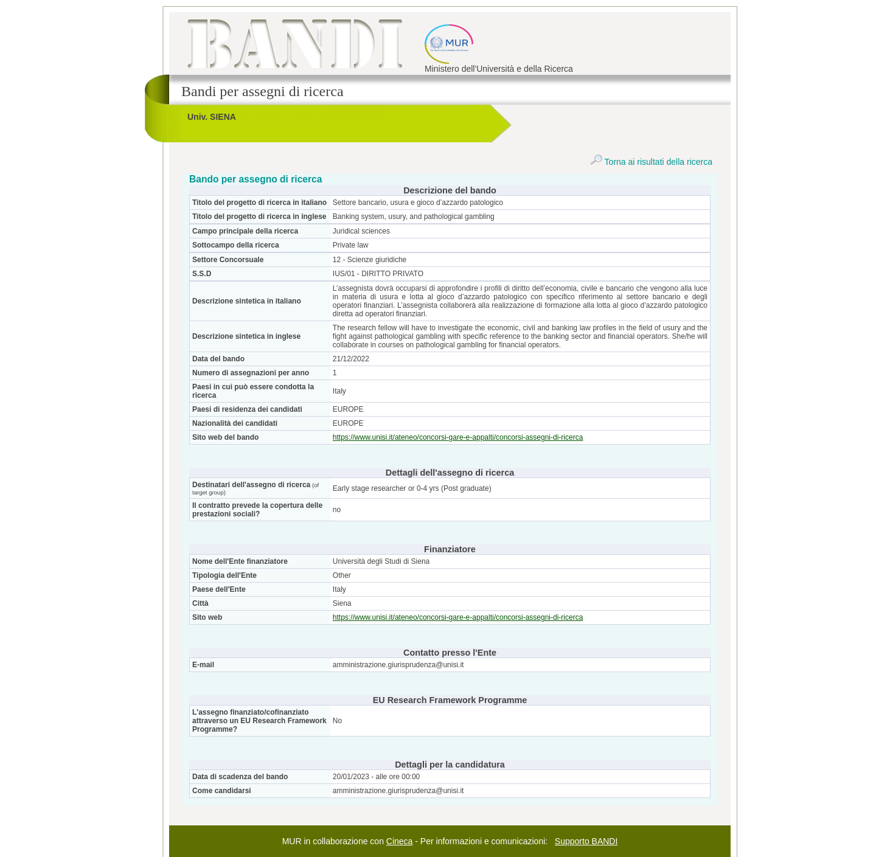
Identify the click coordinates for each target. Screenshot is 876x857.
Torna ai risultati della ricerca (651, 162)
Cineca (399, 841)
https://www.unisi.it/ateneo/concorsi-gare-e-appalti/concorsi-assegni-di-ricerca (458, 437)
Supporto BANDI (586, 841)
